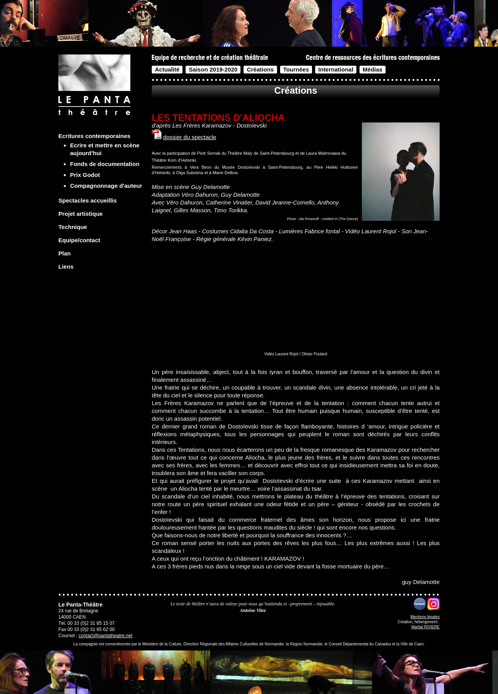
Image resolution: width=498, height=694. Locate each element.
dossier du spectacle (189, 137)
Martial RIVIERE (425, 627)
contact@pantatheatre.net (105, 635)
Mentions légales (425, 617)
